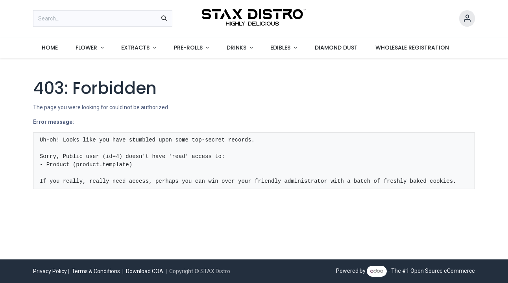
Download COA (145, 271)
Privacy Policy (50, 271)
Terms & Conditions (96, 271)
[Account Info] (467, 18)
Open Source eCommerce (442, 271)
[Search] (164, 18)
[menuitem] (50, 47)
